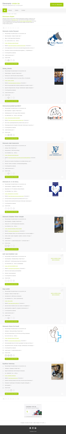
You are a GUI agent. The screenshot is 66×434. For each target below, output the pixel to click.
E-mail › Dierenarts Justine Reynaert (11, 43)
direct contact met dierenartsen (26, 21)
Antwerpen (7, 293)
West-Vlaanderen (8, 35)
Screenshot (28, 45)
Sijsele (13, 35)
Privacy (35, 431)
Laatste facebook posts (10, 55)
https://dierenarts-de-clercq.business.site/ (16, 196)
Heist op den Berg (13, 331)
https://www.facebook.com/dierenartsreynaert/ (16, 45)
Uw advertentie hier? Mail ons (33, 416)
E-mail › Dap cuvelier (9, 300)
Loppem (13, 110)
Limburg (6, 147)
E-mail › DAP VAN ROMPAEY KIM (11, 266)
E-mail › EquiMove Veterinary (10, 375)
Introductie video (26, 240)
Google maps (18, 35)
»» (18, 27)
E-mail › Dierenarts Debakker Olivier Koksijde (13, 228)
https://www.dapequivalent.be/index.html (15, 120)
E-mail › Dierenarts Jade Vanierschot (11, 155)
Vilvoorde (13, 73)
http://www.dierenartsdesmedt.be (14, 340)
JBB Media (32, 431)
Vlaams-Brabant (8, 73)
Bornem (11, 293)
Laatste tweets (8, 240)
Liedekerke (14, 186)
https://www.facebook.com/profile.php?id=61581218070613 (19, 157)
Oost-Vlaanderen (8, 258)
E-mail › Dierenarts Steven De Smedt (12, 338)
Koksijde (13, 221)
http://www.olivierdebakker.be (13, 231)
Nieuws (10, 10)
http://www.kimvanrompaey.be (13, 268)
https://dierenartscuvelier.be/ (13, 303)
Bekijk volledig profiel (12, 63)
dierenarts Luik (15, 19)
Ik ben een (57, 4)
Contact (23, 10)
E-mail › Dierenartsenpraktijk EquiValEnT (12, 117)
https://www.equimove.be (13, 378)
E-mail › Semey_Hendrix (9, 80)
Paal (9, 147)
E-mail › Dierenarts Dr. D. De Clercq (11, 193)
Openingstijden (8, 238)
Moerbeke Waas (15, 258)
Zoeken (16, 10)
